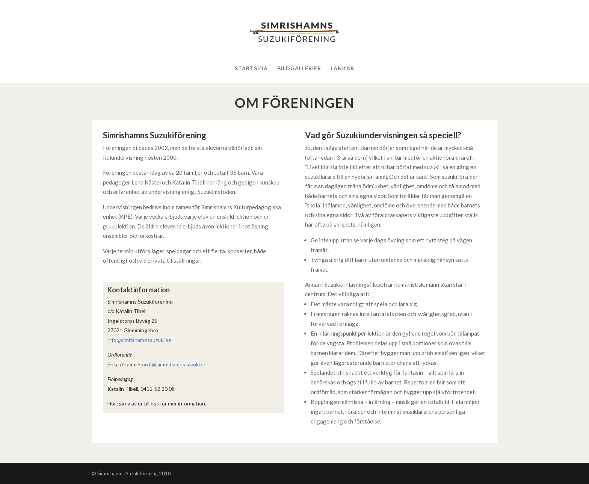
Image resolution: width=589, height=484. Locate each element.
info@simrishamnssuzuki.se (139, 340)
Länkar (342, 68)
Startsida (251, 68)
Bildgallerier (299, 68)
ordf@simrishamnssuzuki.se (174, 364)
